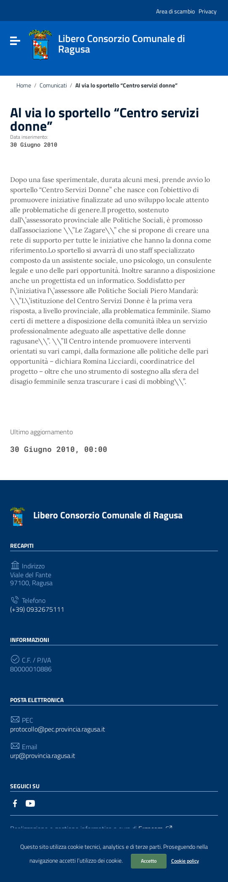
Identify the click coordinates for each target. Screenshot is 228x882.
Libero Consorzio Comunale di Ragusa (108, 515)
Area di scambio (175, 11)
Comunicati (53, 85)
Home (23, 85)
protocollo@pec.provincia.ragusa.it (57, 729)
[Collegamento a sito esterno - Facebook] (15, 802)
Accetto (148, 861)
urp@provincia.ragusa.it (42, 756)
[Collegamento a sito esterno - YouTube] (30, 802)
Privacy (208, 11)
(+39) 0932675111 (37, 609)
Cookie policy (185, 861)
